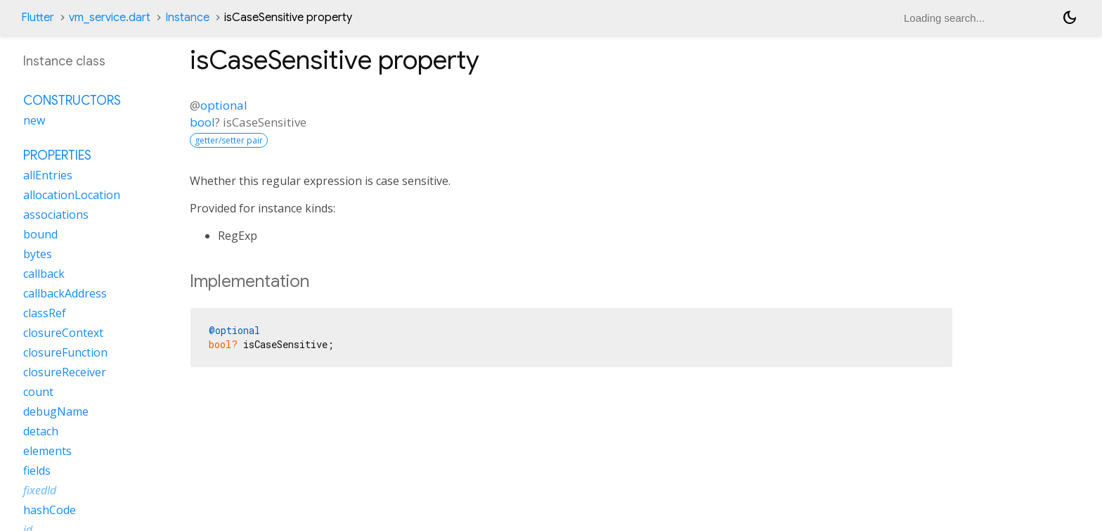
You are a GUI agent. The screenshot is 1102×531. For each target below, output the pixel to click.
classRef (44, 313)
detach (40, 431)
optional (223, 105)
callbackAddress (65, 293)
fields (37, 470)
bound (40, 234)
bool (202, 122)
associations (56, 214)
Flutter (37, 18)
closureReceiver (64, 372)
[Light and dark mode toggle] (1069, 17)
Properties (57, 155)
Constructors (72, 100)
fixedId (39, 490)
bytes (37, 254)
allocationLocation (71, 195)
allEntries (47, 175)
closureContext (63, 332)
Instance (187, 18)
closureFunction (65, 352)
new (34, 120)
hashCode (49, 510)
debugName (56, 411)
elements (47, 451)
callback (44, 273)
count (38, 391)
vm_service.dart (109, 18)
